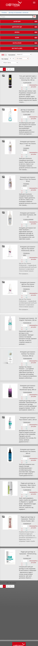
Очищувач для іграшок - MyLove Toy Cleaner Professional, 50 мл (28, 284)
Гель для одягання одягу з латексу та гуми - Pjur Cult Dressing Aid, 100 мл (28, 78)
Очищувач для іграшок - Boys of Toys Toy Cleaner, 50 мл (28, 179)
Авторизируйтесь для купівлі (33, 86)
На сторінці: (5, 58)
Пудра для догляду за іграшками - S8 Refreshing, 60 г (27, 554)
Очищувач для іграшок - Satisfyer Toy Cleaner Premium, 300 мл (28, 354)
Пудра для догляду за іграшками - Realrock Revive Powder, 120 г (28, 519)
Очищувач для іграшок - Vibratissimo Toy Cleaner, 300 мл (28, 451)
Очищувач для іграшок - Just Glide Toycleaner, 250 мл (28, 215)
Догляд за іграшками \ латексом (18, 12)
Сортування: (11, 54)
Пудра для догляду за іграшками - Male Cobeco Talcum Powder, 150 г (28, 485)
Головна (4, 12)
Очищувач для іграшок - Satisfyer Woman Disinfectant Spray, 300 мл (28, 387)
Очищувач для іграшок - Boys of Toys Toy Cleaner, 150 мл (28, 143)
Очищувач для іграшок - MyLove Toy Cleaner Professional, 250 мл (28, 248)
